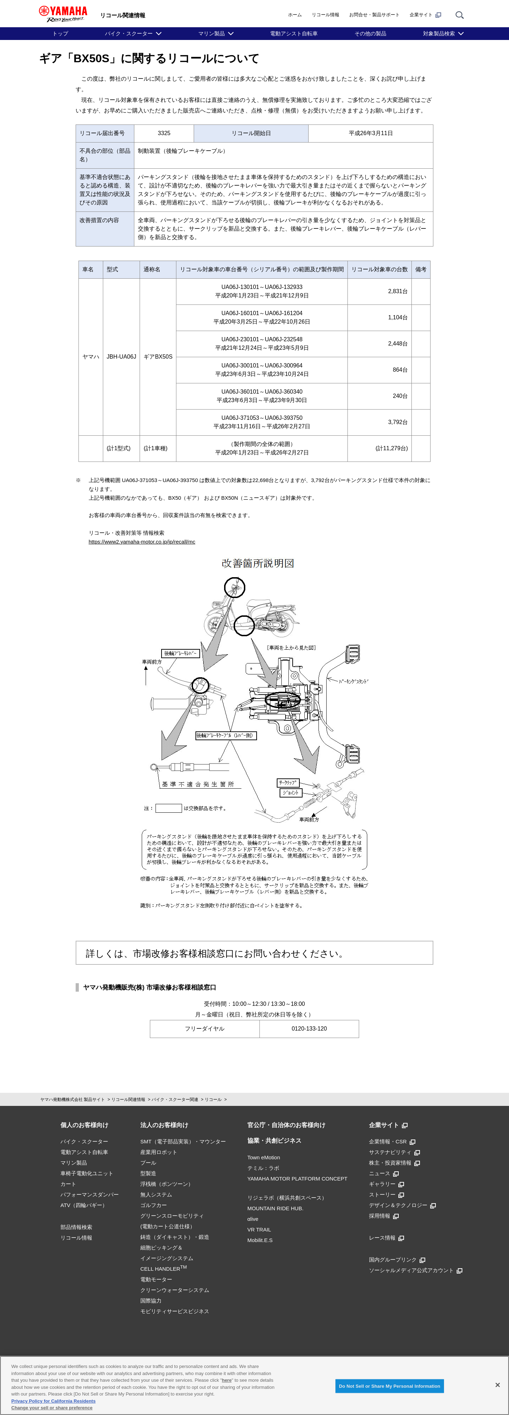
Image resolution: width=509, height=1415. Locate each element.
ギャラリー (386, 1184)
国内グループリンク (397, 1260)
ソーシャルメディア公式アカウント (415, 1270)
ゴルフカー (153, 1205)
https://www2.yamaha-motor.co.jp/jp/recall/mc (142, 542)
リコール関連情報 (128, 1099)
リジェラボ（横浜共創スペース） (287, 1198)
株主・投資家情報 (394, 1163)
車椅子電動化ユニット (86, 1173)
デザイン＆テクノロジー (402, 1205)
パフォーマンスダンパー (89, 1194)
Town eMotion (263, 1157)
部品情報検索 (76, 1227)
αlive (252, 1219)
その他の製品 (370, 33)
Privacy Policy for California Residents (53, 1401)
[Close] (497, 1385)
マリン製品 (211, 33)
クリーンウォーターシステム (174, 1290)
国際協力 (151, 1301)
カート (68, 1184)
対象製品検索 (439, 33)
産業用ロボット (158, 1152)
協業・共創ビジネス (274, 1140)
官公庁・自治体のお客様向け (286, 1125)
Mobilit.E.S (260, 1240)
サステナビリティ (394, 1152)
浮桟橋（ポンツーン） (166, 1184)
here (227, 1380)
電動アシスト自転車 (294, 33)
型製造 (148, 1173)
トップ (60, 33)
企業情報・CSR (392, 1141)
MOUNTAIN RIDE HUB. (275, 1208)
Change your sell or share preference (52, 1407)
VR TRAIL (259, 1229)
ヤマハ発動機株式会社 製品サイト (72, 1099)
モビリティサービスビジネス (174, 1311)
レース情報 (386, 1238)
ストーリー (386, 1194)
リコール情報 (325, 14)
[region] (254, 1385)
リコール (213, 1099)
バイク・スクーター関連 (175, 1099)
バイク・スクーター (129, 33)
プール (148, 1163)
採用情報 (384, 1216)
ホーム (295, 14)
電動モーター (156, 1279)
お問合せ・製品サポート (374, 14)
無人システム (156, 1194)
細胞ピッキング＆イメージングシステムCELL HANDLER (166, 1258)
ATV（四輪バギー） (83, 1205)
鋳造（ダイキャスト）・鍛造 (174, 1237)
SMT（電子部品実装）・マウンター (183, 1141)
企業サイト (425, 15)
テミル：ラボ (263, 1168)
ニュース (384, 1173)
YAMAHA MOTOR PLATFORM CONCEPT (297, 1179)
